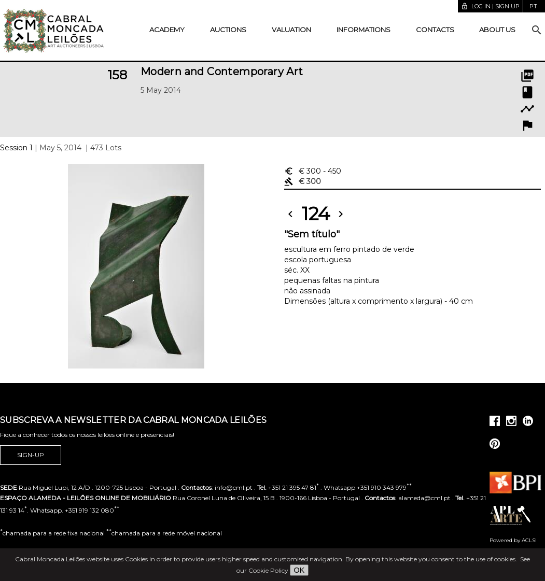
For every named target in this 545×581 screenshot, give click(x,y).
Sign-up (31, 455)
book (527, 92)
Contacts (435, 29)
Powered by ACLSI (513, 540)
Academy (167, 29)
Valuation (291, 29)
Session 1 (16, 147)
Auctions (228, 29)
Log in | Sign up (490, 6)
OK (299, 570)
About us (497, 29)
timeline (527, 109)
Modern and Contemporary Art (222, 71)
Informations (363, 29)
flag (527, 125)
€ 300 (312, 171)
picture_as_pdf (527, 75)
